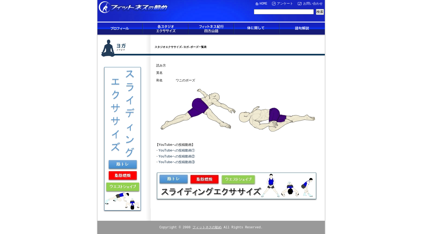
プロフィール (120, 28)
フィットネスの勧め (207, 226)
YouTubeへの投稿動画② (177, 156)
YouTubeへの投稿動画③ (177, 162)
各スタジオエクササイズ (165, 28)
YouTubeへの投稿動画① (177, 150)
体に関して (256, 28)
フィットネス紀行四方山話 (211, 28)
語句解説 (302, 28)
